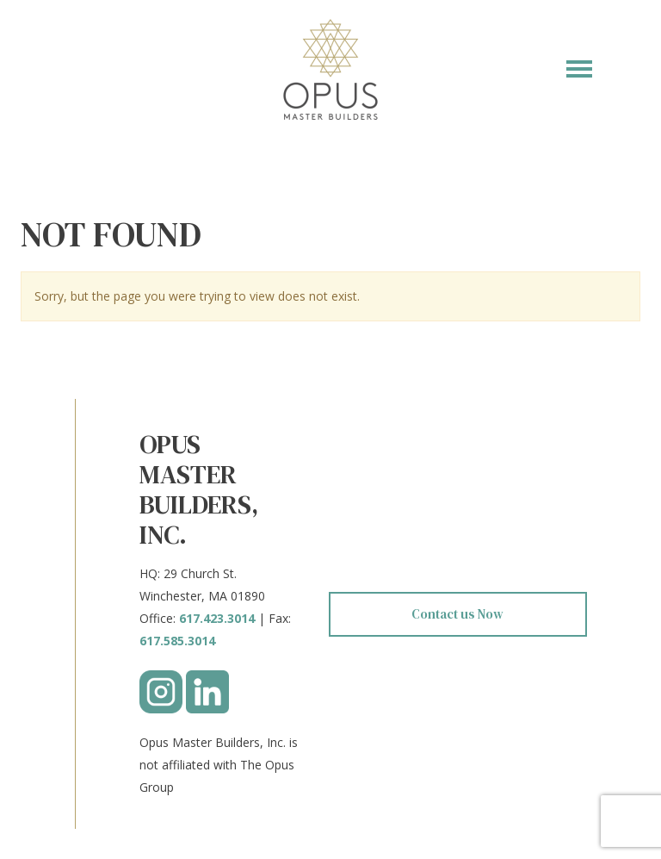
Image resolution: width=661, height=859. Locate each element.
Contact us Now (457, 614)
